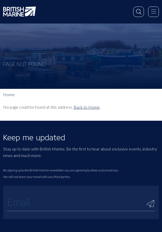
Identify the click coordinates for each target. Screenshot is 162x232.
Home (9, 94)
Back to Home (87, 107)
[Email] (81, 201)
